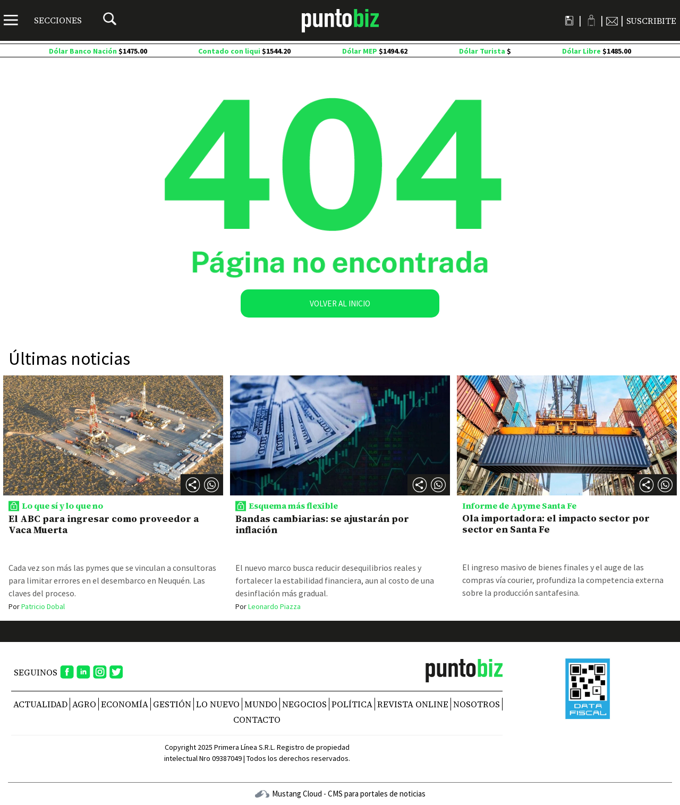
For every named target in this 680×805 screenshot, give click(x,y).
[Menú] (43, 20)
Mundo (260, 704)
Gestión (172, 704)
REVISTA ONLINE (412, 704)
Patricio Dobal (36, 606)
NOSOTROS (476, 704)
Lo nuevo (218, 704)
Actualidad (40, 704)
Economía (124, 704)
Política (352, 704)
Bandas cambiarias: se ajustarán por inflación (322, 524)
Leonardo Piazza (268, 606)
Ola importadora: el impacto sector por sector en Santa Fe (556, 523)
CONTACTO (256, 719)
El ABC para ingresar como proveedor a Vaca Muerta (103, 524)
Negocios (304, 704)
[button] (211, 484)
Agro (84, 704)
